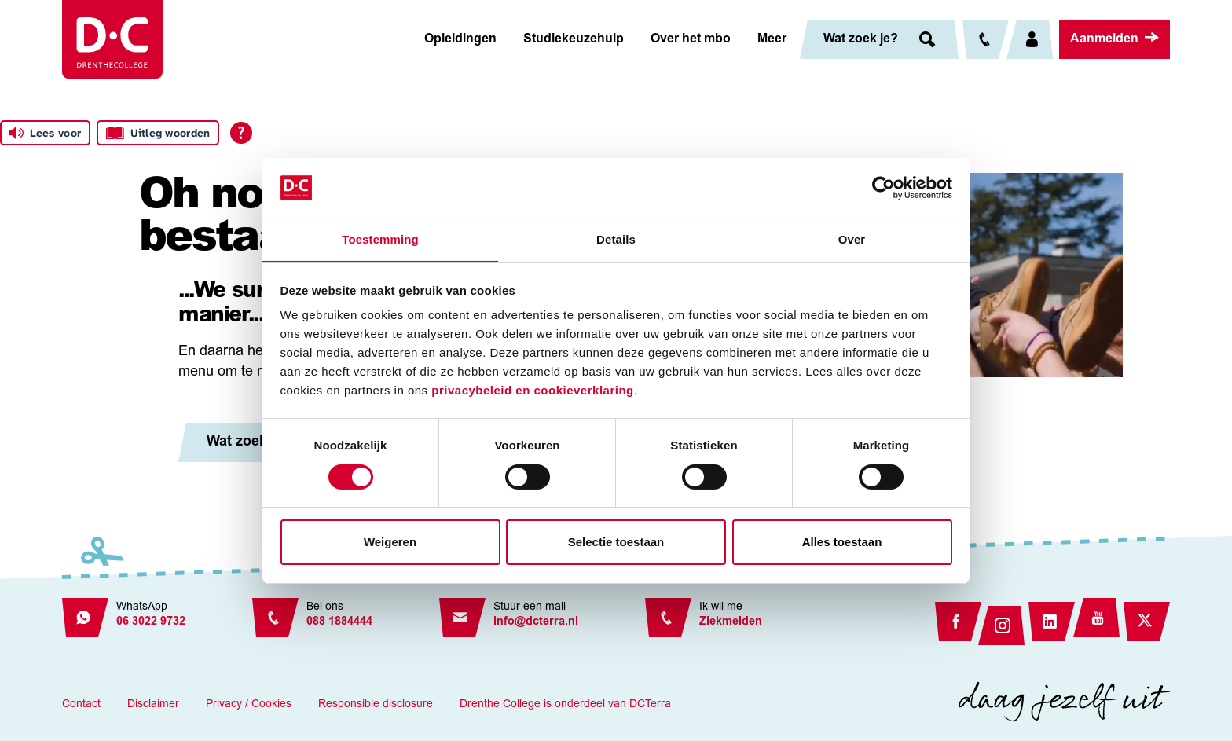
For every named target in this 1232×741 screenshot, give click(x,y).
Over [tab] (852, 239)
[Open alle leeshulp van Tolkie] (241, 133)
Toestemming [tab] (380, 239)
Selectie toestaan (616, 542)
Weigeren (390, 542)
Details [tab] (616, 239)
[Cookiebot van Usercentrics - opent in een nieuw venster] (883, 187)
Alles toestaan (842, 542)
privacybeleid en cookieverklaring (532, 391)
